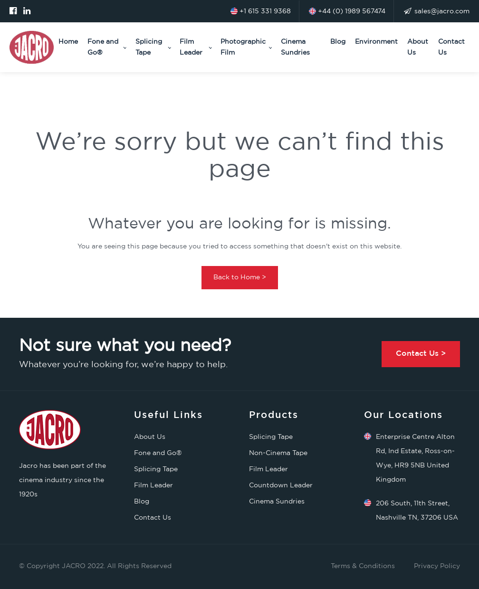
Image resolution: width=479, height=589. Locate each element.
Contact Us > (421, 353)
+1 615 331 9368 (260, 11)
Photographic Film (243, 47)
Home (68, 42)
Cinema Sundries (295, 47)
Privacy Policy (437, 566)
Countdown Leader (281, 485)
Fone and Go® (102, 47)
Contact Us (451, 47)
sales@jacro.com (436, 11)
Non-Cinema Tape (278, 453)
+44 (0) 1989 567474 (347, 11)
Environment (376, 42)
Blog (337, 42)
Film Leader (191, 47)
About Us (417, 47)
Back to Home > (239, 277)
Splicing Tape (148, 47)
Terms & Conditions (363, 566)
